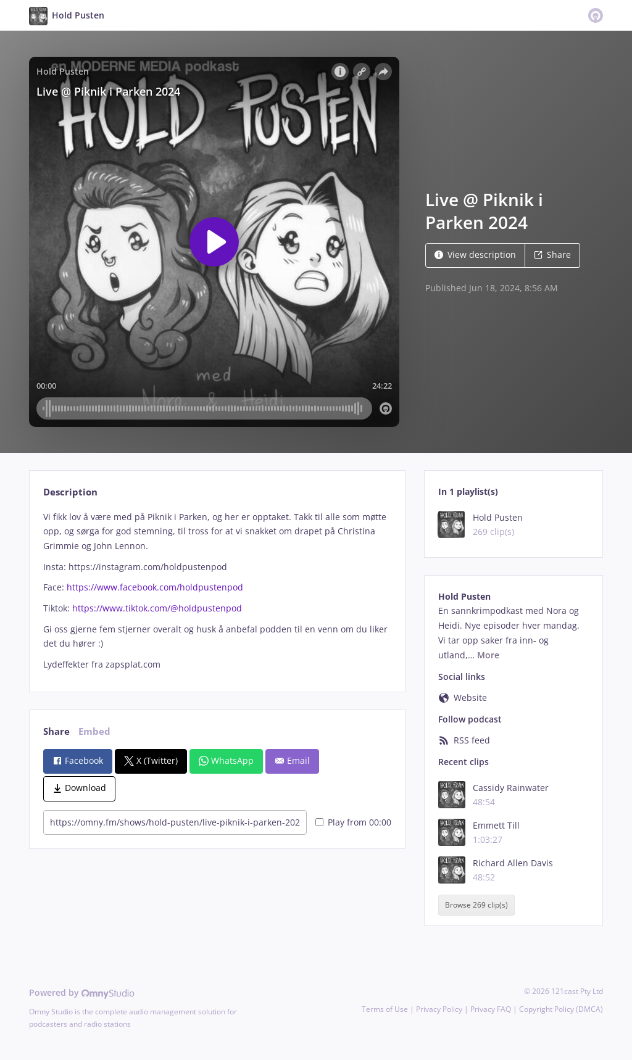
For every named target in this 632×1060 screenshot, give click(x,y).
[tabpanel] (217, 591)
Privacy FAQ (490, 1009)
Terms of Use (385, 1009)
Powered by (82, 992)
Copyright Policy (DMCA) (561, 1009)
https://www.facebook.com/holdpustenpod (155, 587)
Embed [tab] (94, 731)
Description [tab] (70, 492)
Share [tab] (56, 731)
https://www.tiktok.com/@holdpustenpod (157, 608)
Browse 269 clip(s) (476, 905)
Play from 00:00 (353, 822)
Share (552, 254)
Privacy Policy (439, 1009)
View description (475, 254)
